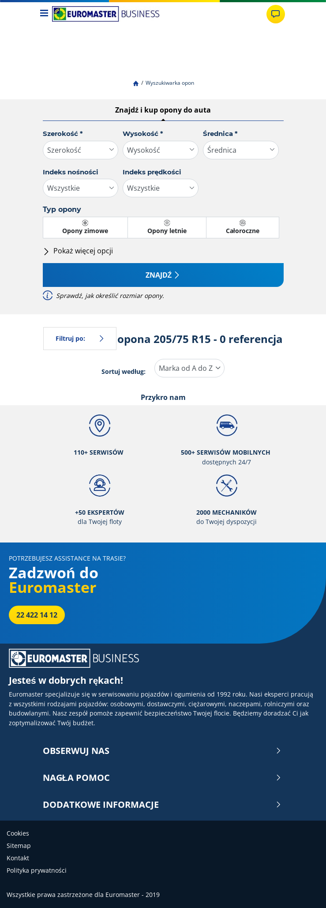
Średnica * (220, 133)
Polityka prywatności (37, 870)
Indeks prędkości (152, 172)
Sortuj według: (123, 371)
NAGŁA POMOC (162, 777)
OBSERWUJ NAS (162, 750)
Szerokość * (63, 133)
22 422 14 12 (36, 615)
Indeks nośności (70, 172)
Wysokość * (143, 133)
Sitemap (19, 845)
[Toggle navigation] (44, 14)
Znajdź (163, 275)
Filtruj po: (80, 338)
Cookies (18, 833)
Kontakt (18, 858)
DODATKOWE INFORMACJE (162, 804)
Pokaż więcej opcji (78, 251)
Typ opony (62, 209)
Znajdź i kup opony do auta (163, 110)
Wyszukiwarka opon (170, 83)
